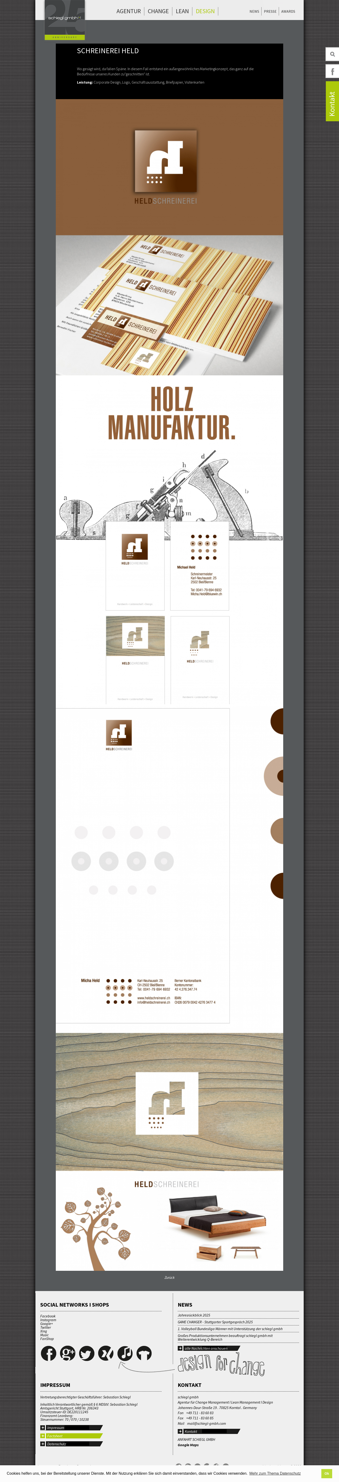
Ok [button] (326, 1473)
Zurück (170, 1277)
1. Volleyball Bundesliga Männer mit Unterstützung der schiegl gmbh (230, 1328)
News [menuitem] (254, 11)
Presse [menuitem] (270, 11)
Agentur (129, 11)
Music (44, 1334)
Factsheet (54, 1435)
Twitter (45, 1327)
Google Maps (188, 1444)
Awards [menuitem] (288, 11)
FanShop (47, 1338)
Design (205, 11)
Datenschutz (56, 1444)
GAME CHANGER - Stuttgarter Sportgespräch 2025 (215, 1322)
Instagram (48, 1319)
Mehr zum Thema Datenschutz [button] (275, 1473)
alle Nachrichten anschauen (206, 1348)
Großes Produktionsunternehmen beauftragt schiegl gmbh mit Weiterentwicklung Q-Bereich (225, 1337)
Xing (43, 1331)
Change (158, 11)
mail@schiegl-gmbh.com (206, 1423)
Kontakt (191, 1431)
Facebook (48, 1316)
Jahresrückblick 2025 (194, 1315)
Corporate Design (107, 82)
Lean (182, 11)
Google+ (46, 1323)
